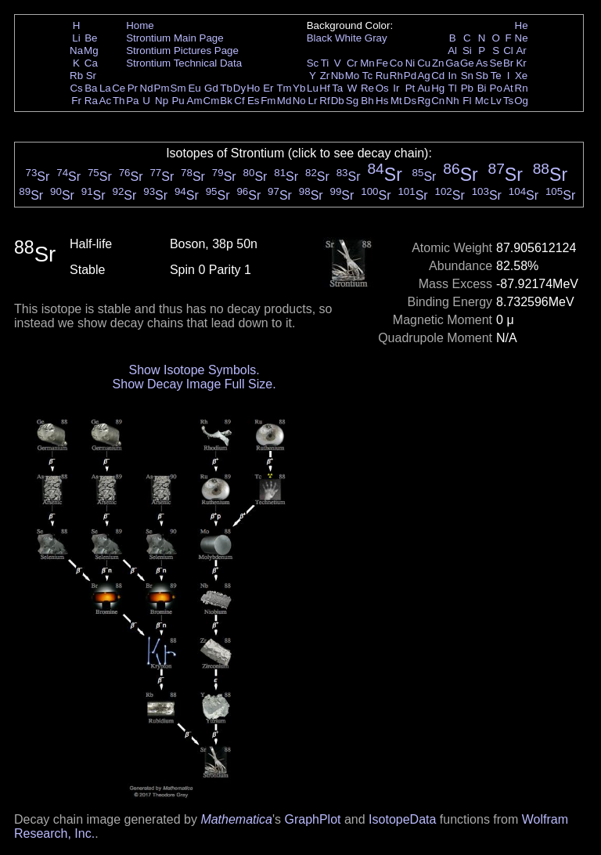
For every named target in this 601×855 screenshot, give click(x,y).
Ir (396, 88)
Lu (312, 88)
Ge (467, 63)
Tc (367, 75)
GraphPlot (312, 819)
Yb (299, 88)
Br (508, 63)
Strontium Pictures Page (182, 50)
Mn (367, 63)
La (105, 88)
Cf (239, 100)
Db (337, 100)
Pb (467, 88)
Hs (382, 100)
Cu (423, 63)
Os (382, 88)
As (482, 63)
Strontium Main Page (174, 38)
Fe (382, 63)
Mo (352, 75)
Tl (452, 88)
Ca (91, 63)
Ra (91, 100)
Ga (452, 63)
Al (452, 50)
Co (396, 63)
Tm (283, 88)
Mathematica (236, 819)
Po (496, 88)
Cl (508, 50)
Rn (521, 88)
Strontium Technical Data (184, 63)
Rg (423, 100)
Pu (177, 100)
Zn (438, 63)
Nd (146, 88)
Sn (467, 75)
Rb (76, 75)
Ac (105, 100)
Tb (226, 88)
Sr (91, 75)
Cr (352, 63)
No (299, 100)
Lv (496, 100)
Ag (423, 75)
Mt (396, 100)
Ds (410, 100)
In (452, 75)
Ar (521, 50)
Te (496, 75)
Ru (382, 75)
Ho (253, 88)
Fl (466, 100)
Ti (325, 63)
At (508, 88)
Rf (324, 100)
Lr (313, 100)
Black (320, 38)
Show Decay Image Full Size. (194, 384)
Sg (352, 100)
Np (161, 100)
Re (367, 88)
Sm (178, 88)
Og (521, 100)
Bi (482, 88)
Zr (325, 75)
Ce (118, 88)
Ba (91, 88)
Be (91, 38)
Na (76, 50)
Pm (162, 88)
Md (284, 100)
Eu (194, 88)
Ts (508, 100)
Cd (437, 75)
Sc (313, 63)
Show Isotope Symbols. (193, 370)
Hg (437, 88)
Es (253, 100)
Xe (521, 75)
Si (467, 50)
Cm (211, 100)
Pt (410, 88)
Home (140, 25)
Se (496, 63)
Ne (521, 38)
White (348, 38)
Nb (337, 75)
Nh (452, 100)
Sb (482, 75)
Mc (482, 100)
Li (76, 38)
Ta (337, 88)
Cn (437, 100)
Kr (521, 63)
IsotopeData (402, 819)
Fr (76, 100)
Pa (132, 100)
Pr (133, 88)
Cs (76, 88)
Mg (91, 50)
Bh (367, 100)
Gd (211, 88)
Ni (410, 63)
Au (423, 88)
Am (195, 100)
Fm (268, 100)
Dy (239, 88)
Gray (376, 38)
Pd (410, 75)
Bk (226, 100)
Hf (324, 88)
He (521, 25)
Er (268, 88)
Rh (396, 75)
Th (119, 100)
